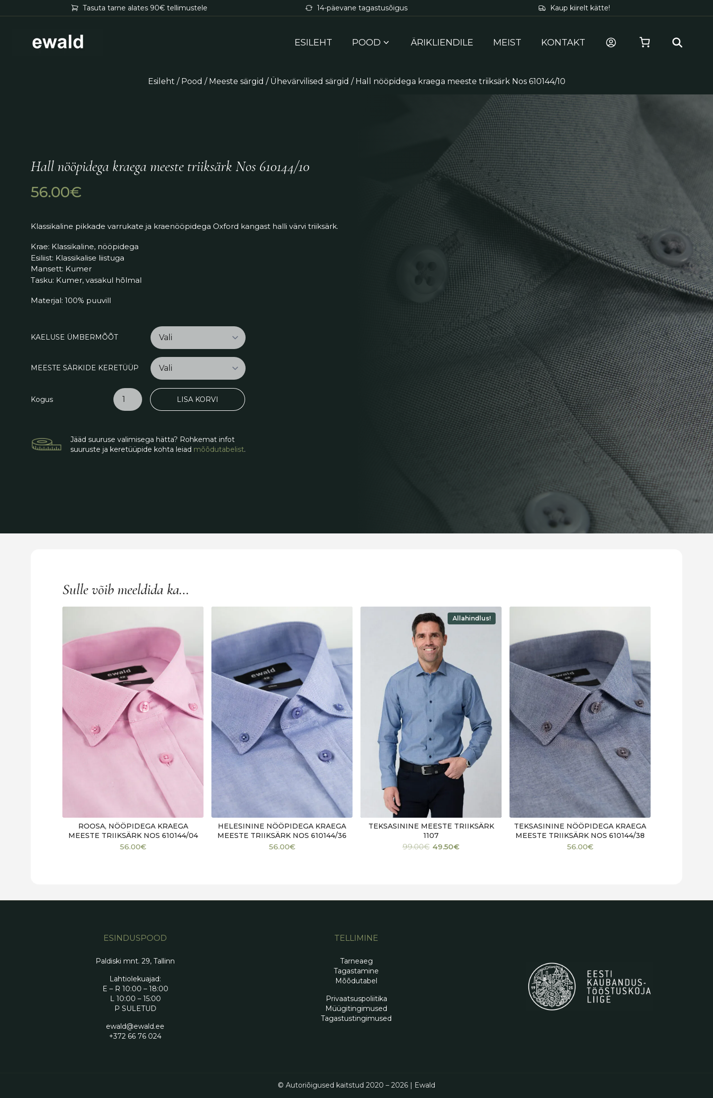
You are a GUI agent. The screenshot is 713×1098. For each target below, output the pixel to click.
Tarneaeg (356, 961)
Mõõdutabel (356, 980)
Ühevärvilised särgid (309, 81)
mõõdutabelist (219, 449)
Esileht (313, 42)
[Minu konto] (611, 42)
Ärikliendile (442, 42)
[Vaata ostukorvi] (645, 42)
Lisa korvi (197, 399)
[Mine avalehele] (57, 42)
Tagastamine (356, 970)
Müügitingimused (356, 1008)
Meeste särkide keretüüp (85, 368)
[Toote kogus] (127, 399)
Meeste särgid (236, 81)
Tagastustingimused (356, 1018)
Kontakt (563, 42)
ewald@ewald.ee (135, 1026)
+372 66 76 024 (135, 1036)
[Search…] (677, 42)
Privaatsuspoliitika (356, 998)
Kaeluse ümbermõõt (74, 337)
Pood (192, 81)
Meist (507, 42)
